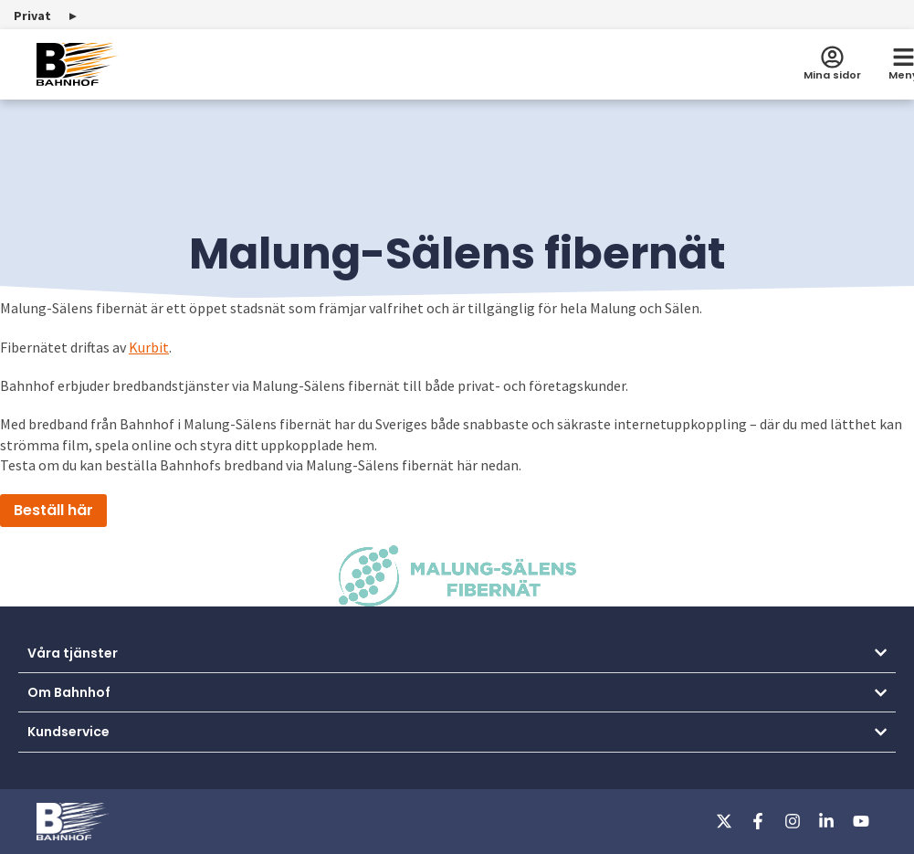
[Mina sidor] (832, 57)
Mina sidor (832, 75)
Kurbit (149, 347)
